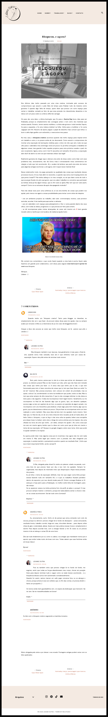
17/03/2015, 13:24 (34, 315)
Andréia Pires (36, 512)
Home (39, 13)
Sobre (48, 13)
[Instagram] (46, 696)
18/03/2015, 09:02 (39, 461)
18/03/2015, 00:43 (36, 514)
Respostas (29, 340)
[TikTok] (56, 696)
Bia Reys (33, 374)
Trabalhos (59, 13)
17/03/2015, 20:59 (36, 377)
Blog (70, 13)
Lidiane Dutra (37, 346)
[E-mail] (61, 696)
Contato (79, 13)
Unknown (32, 312)
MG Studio (66, 712)
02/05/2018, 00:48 (37, 613)
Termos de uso (98, 697)
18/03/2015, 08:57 (37, 349)
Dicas (59, 41)
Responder (25, 335)
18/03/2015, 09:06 (39, 564)
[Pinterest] (51, 696)
